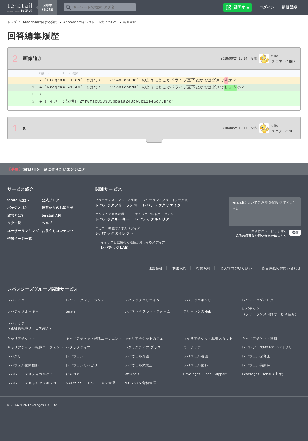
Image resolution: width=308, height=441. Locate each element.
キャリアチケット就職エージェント (94, 339)
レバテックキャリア (156, 217)
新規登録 (289, 7)
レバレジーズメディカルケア (30, 374)
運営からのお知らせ (57, 208)
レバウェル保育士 (256, 356)
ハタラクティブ (78, 347)
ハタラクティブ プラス (143, 347)
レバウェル (75, 356)
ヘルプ (47, 223)
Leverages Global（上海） (263, 374)
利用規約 (179, 268)
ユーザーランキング (23, 231)
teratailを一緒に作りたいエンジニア (54, 170)
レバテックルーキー (112, 217)
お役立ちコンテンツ (57, 231)
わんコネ (73, 374)
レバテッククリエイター (165, 203)
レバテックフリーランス (116, 203)
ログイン (267, 7)
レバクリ (14, 356)
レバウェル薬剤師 (256, 365)
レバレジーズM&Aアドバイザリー (269, 347)
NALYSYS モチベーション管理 (90, 383)
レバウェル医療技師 (23, 365)
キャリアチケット (21, 339)
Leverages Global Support (205, 374)
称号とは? (15, 215)
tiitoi (275, 56)
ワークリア (192, 347)
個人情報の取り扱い (236, 268)
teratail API (51, 215)
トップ (12, 22)
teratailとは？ (18, 200)
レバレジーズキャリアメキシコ (32, 383)
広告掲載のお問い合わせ (281, 268)
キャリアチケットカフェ (144, 339)
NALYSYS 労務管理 (140, 383)
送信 (295, 232)
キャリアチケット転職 (259, 339)
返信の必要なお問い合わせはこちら (261, 236)
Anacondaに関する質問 (40, 22)
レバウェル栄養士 (139, 365)
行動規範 (203, 268)
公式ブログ (51, 200)
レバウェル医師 (195, 365)
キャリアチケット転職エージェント (35, 347)
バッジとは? (17, 208)
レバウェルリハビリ (81, 365)
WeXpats (132, 374)
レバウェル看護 (195, 356)
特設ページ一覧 (19, 239)
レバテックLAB (133, 245)
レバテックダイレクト (117, 231)
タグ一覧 (14, 223)
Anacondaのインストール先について (90, 22)
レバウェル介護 (137, 356)
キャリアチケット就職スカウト (208, 339)
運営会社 (156, 268)
